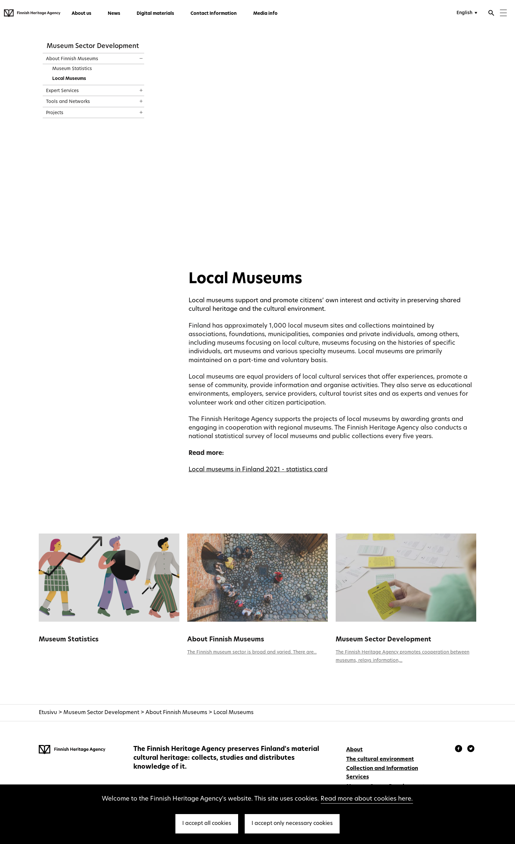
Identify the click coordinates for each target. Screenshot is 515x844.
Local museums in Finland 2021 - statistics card (258, 470)
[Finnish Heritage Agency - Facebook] (459, 749)
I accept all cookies (206, 823)
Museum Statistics (69, 639)
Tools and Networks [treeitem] (68, 102)
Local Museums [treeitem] (69, 79)
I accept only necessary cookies (292, 823)
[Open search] (491, 13)
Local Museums (233, 712)
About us (81, 14)
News (114, 14)
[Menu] (503, 14)
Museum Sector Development (93, 46)
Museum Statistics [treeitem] (72, 69)
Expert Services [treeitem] (62, 91)
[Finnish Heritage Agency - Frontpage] (32, 13)
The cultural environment (380, 759)
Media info (265, 14)
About (354, 750)
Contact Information (213, 14)
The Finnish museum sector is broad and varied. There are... (252, 652)
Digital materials (155, 14)
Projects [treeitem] (54, 113)
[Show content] (135, 56)
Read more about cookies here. (367, 799)
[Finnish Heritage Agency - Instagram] (470, 749)
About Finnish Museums (225, 639)
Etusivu (48, 712)
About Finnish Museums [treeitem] (72, 59)
